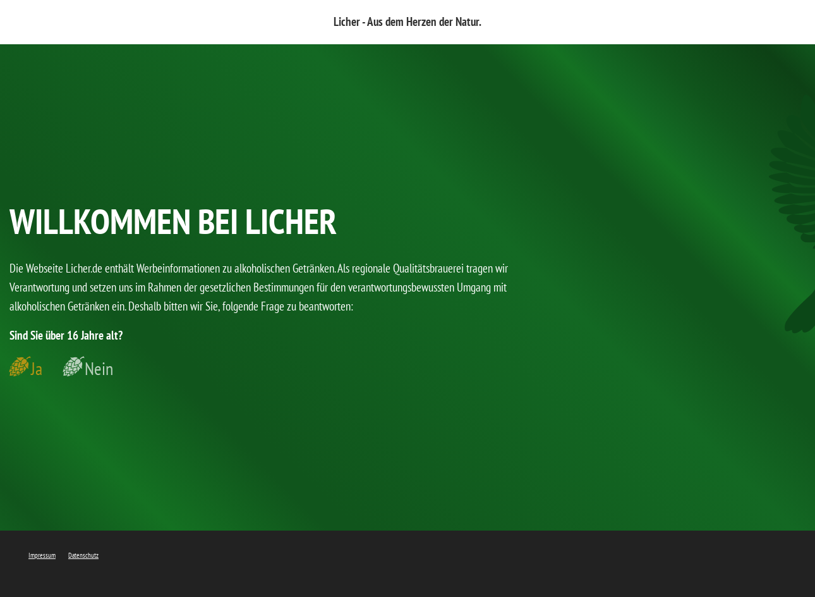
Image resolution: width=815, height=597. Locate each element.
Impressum (42, 555)
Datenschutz (83, 555)
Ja (36, 368)
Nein (99, 368)
